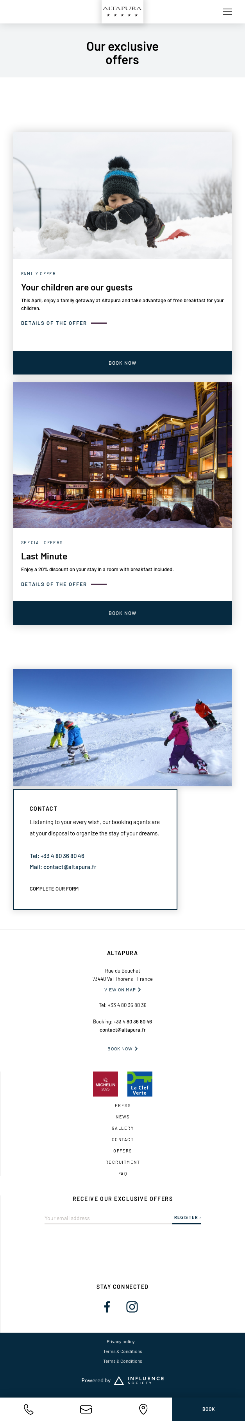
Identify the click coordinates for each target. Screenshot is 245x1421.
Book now (120, 1048)
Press (123, 1105)
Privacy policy (121, 1341)
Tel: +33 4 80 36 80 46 (57, 855)
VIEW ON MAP (120, 989)
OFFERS (122, 1150)
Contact (123, 1139)
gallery (123, 1128)
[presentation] (122, 1239)
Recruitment (123, 1162)
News (123, 1116)
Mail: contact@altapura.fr (63, 866)
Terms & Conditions (122, 1351)
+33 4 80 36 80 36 (127, 1005)
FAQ (122, 1173)
